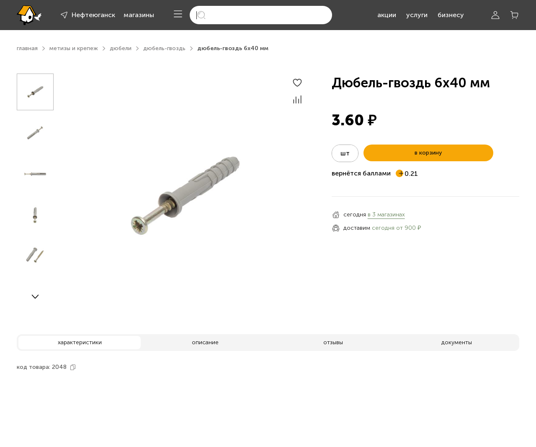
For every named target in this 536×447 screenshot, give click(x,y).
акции (386, 15)
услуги (417, 15)
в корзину (428, 152)
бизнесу (451, 15)
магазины (139, 15)
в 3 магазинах (386, 214)
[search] (261, 15)
